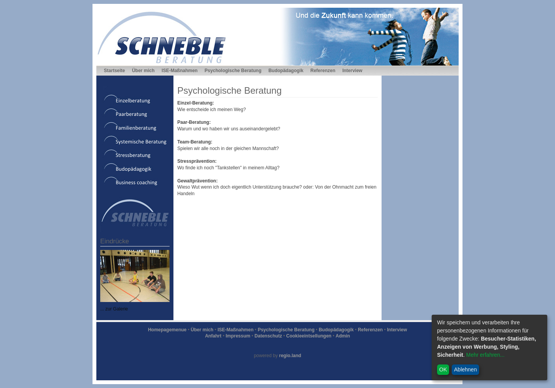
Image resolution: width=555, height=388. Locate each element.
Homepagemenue (167, 329)
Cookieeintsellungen (308, 336)
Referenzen (322, 70)
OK (443, 369)
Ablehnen (465, 369)
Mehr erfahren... (485, 355)
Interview (352, 70)
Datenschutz (268, 336)
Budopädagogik (285, 70)
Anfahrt (213, 336)
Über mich (143, 70)
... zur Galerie (114, 309)
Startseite (114, 70)
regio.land (290, 355)
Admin (343, 336)
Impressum (237, 336)
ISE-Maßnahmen (179, 70)
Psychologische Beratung (233, 70)
